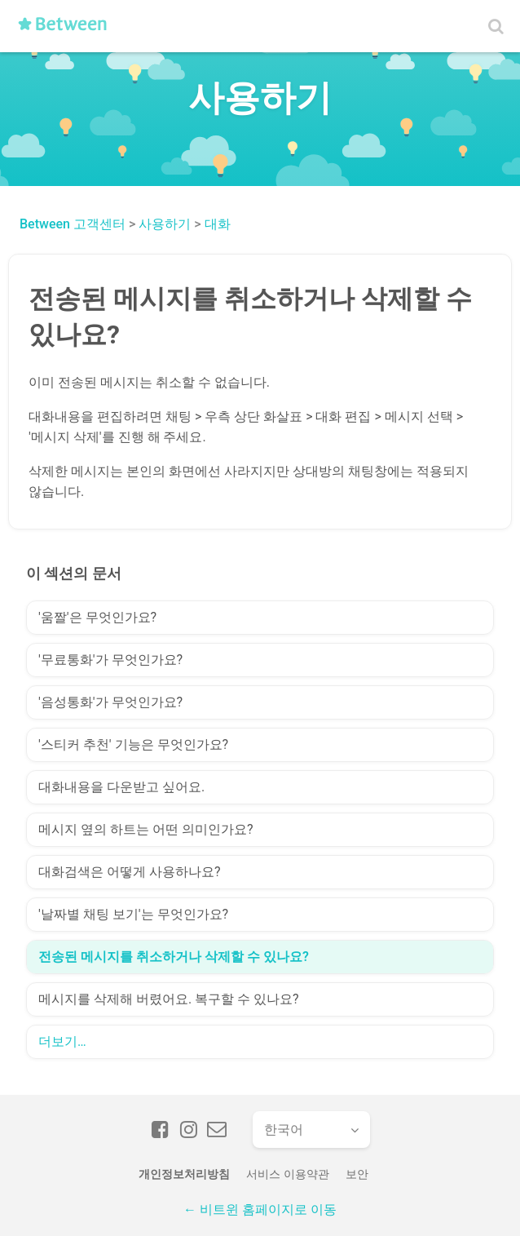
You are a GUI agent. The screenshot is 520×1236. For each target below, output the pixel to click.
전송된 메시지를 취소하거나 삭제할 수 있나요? (173, 956)
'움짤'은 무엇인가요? (97, 617)
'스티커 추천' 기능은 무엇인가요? (133, 744)
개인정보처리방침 (184, 1174)
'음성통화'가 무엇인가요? (110, 702)
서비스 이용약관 (287, 1174)
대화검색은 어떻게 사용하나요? (129, 871)
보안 (357, 1174)
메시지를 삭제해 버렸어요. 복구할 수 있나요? (168, 999)
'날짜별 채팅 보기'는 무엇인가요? (133, 914)
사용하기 (165, 224)
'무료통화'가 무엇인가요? (110, 659)
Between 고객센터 (73, 224)
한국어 (283, 1129)
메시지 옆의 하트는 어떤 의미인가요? (145, 829)
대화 (218, 224)
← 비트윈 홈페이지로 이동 (260, 1209)
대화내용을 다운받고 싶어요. (121, 787)
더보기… (62, 1041)
